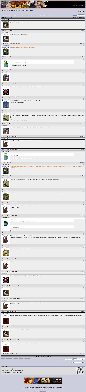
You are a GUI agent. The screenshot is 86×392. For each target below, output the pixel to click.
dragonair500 (5, 140)
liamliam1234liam (5, 21)
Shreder (5, 113)
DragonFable (32, 387)
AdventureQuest (26, 387)
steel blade (6, 34)
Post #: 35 (81, 149)
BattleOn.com (45, 387)
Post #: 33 (81, 123)
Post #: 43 (81, 258)
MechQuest (36, 387)
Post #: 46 (81, 298)
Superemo (6, 86)
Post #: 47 (81, 311)
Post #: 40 (81, 215)
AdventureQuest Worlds (52, 387)
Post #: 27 (81, 43)
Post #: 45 (81, 285)
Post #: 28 (81, 56)
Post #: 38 (81, 188)
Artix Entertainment (59, 387)
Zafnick (5, 60)
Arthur (5, 315)
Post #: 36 (81, 162)
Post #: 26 (81, 30)
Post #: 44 (81, 271)
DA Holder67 (5, 73)
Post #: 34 (81, 136)
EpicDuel (40, 387)
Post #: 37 (81, 175)
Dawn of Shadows (5, 100)
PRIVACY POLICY (43, 388)
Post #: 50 (81, 353)
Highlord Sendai (6, 192)
